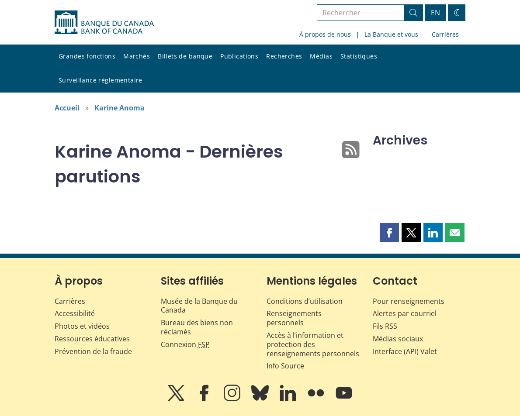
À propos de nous (325, 34)
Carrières (445, 34)
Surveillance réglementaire (100, 80)
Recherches (284, 56)
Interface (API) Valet (405, 351)
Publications (239, 56)
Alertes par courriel (405, 313)
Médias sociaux (398, 339)
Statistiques (358, 56)
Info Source (285, 366)
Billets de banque (185, 56)
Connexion (185, 344)
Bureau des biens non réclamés (197, 327)
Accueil (67, 108)
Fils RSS (385, 326)
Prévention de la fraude (93, 351)
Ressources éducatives (92, 339)
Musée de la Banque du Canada (199, 305)
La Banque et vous (391, 34)
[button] (389, 232)
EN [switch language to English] (435, 12)
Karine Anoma (119, 108)
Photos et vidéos (82, 326)
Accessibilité (75, 313)
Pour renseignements (408, 301)
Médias (321, 56)
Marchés (136, 56)
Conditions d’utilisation (305, 301)
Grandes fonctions (87, 56)
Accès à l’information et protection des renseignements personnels (313, 344)
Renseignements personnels (294, 318)
